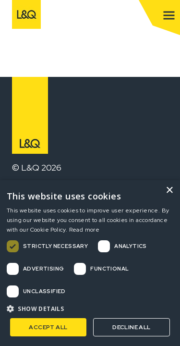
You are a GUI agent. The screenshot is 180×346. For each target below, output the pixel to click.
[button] (90, 308)
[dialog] (90, 263)
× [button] (169, 190)
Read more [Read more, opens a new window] (84, 230)
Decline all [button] (131, 327)
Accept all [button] (48, 327)
